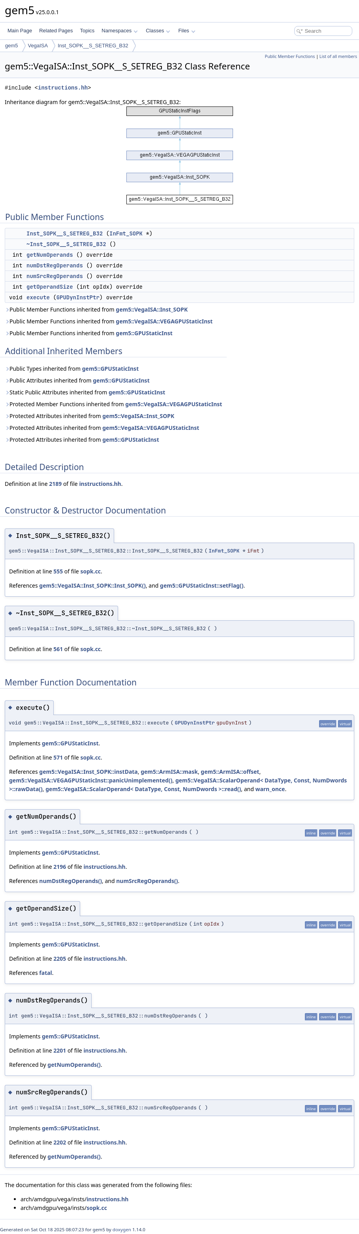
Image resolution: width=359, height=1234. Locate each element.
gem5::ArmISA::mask (169, 771)
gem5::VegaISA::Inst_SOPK (152, 309)
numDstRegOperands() (70, 881)
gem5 (11, 46)
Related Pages (56, 31)
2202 (59, 1142)
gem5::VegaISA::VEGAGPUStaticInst (164, 321)
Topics (87, 31)
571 (58, 757)
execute (38, 297)
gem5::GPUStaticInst (144, 333)
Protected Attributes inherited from (89, 416)
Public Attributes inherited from (77, 380)
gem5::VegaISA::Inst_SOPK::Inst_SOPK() (92, 585)
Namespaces (119, 31)
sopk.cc (90, 571)
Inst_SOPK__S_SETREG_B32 (93, 46)
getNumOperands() (74, 1064)
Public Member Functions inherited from (96, 309)
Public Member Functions (290, 56)
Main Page (20, 31)
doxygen (122, 1229)
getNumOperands (49, 254)
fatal (45, 972)
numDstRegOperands (54, 265)
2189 (55, 483)
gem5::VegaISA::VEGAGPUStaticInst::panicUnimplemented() (90, 780)
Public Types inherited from (72, 368)
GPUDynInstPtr (78, 297)
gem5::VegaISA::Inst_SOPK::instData (88, 771)
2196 (59, 866)
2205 (59, 958)
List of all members (338, 56)
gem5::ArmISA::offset (230, 771)
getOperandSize (49, 286)
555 (58, 571)
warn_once (270, 789)
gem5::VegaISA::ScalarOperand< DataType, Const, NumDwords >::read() (143, 789)
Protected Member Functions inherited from (113, 404)
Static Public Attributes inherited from (85, 392)
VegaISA (38, 46)
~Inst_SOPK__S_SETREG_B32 (66, 244)
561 (58, 649)
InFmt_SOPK (126, 233)
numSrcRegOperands (54, 276)
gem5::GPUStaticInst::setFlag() (201, 585)
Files (186, 31)
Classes (158, 31)
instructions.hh (63, 87)
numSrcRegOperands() (147, 881)
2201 (59, 1050)
